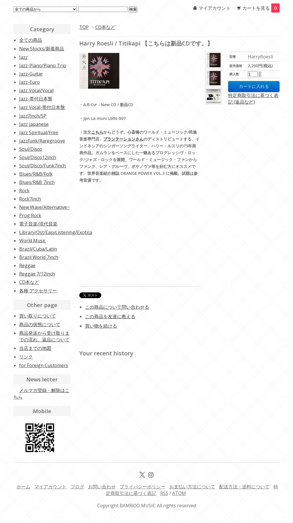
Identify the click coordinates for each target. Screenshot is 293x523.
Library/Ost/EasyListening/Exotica (55, 232)
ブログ (77, 487)
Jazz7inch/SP (32, 116)
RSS (164, 493)
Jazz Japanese (34, 124)
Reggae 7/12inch (37, 274)
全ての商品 (30, 40)
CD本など (105, 27)
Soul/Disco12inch (37, 157)
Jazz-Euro (29, 82)
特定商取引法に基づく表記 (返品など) (253, 98)
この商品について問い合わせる (117, 307)
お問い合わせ (102, 487)
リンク (26, 357)
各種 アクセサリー (38, 291)
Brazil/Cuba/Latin (38, 249)
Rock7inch (30, 199)
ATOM (179, 493)
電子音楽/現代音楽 (38, 224)
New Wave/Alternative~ (44, 207)
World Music (32, 240)
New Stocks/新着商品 (41, 48)
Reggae (27, 265)
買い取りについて (37, 316)
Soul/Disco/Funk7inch (42, 166)
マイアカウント (215, 8)
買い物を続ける (101, 326)
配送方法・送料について (244, 487)
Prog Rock (30, 215)
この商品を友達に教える (110, 316)
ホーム (23, 487)
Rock (24, 190)
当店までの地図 (35, 348)
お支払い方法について (192, 487)
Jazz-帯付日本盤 (35, 99)
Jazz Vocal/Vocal (36, 90)
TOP (84, 27)
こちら (97, 132)
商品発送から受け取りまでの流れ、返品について (44, 336)
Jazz (23, 57)
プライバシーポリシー (142, 487)
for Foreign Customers (43, 365)
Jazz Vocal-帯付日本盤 (42, 107)
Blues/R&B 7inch (37, 182)
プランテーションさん (123, 139)
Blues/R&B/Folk (36, 174)
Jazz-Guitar (31, 74)
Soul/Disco (30, 149)
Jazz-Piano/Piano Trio (42, 65)
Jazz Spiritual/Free (38, 132)
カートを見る (261, 8)
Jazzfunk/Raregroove (42, 141)
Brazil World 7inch (38, 257)
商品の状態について (39, 324)
